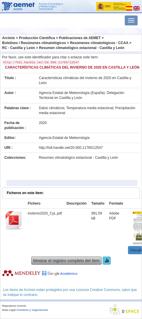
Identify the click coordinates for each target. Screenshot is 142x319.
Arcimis (8, 38)
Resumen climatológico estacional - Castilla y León (81, 48)
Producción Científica (37, 38)
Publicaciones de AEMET (80, 38)
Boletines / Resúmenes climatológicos (34, 43)
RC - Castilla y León (18, 48)
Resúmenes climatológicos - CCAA (99, 43)
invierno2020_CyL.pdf (45, 213)
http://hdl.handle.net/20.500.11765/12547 (71, 148)
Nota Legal (8, 309)
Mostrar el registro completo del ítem (66, 260)
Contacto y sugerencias (32, 309)
